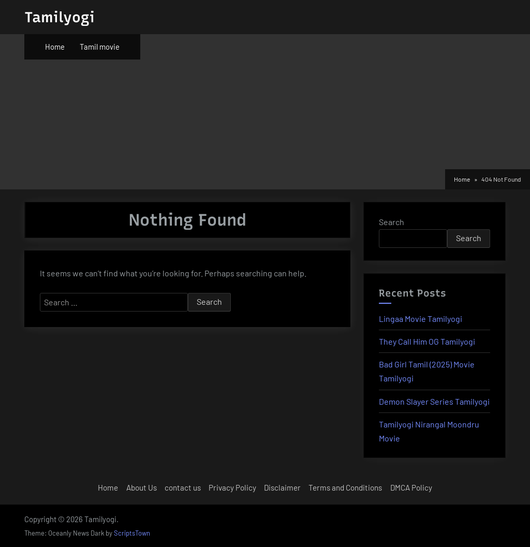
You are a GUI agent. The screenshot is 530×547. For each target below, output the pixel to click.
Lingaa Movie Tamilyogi (420, 318)
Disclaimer (282, 487)
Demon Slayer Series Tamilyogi (434, 401)
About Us (141, 487)
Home (55, 46)
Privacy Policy (232, 487)
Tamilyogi (59, 17)
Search (391, 222)
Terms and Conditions (345, 487)
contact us (183, 487)
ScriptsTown (132, 533)
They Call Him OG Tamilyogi (427, 341)
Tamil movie (100, 46)
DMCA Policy (411, 487)
